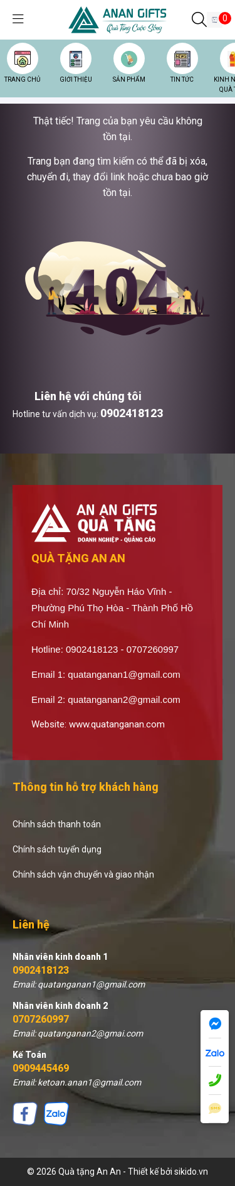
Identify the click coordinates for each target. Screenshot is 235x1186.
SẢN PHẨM (129, 79)
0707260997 (41, 1019)
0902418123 (131, 413)
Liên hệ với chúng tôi (88, 396)
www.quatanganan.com (117, 724)
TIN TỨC (182, 79)
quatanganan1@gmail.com (124, 674)
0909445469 (41, 1068)
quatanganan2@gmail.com (124, 699)
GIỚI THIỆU (76, 79)
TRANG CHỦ (22, 79)
